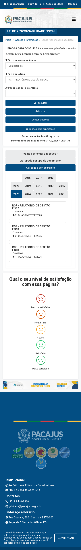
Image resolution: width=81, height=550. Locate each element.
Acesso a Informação (26, 40)
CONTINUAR (66, 538)
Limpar (41, 111)
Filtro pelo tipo (15, 74)
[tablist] (16, 194)
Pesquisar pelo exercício (21, 88)
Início (8, 40)
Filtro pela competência (20, 60)
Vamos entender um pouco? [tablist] (40, 153)
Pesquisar (40, 102)
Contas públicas (40, 119)
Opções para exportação (40, 129)
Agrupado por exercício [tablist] (40, 167)
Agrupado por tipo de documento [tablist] (40, 160)
